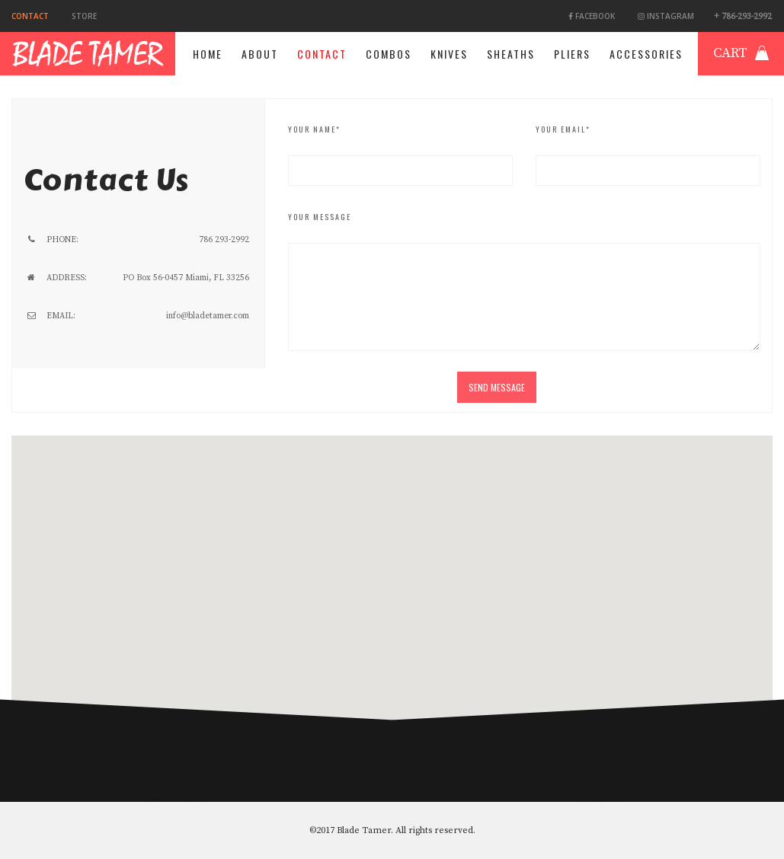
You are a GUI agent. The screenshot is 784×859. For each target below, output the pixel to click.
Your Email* (563, 129)
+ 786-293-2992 (743, 16)
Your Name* (314, 129)
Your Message (319, 216)
